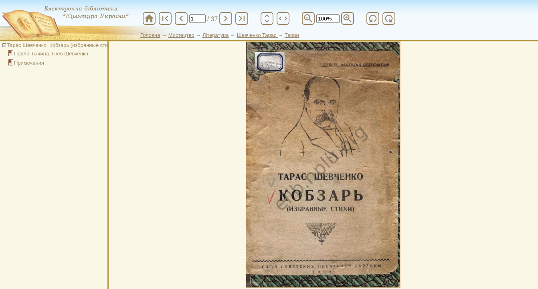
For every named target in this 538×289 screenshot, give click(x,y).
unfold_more (267, 18)
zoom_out (308, 18)
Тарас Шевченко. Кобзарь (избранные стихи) (61, 45)
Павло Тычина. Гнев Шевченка (51, 54)
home (149, 18)
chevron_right (225, 18)
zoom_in (347, 18)
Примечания (29, 63)
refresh (372, 18)
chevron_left (181, 18)
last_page (241, 18)
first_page (165, 18)
